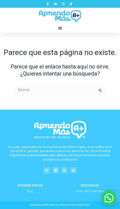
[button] (60, 28)
